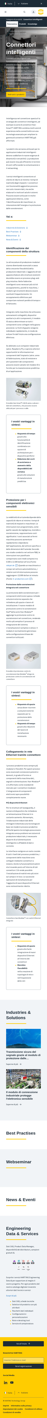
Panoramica (12, 24)
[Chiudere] (41, 3)
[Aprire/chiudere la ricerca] (24, 11)
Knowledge (32, 24)
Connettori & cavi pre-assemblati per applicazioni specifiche (21, 32)
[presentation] (22, 3)
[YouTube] (12, 1382)
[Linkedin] (5, 1382)
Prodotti (22, 24)
